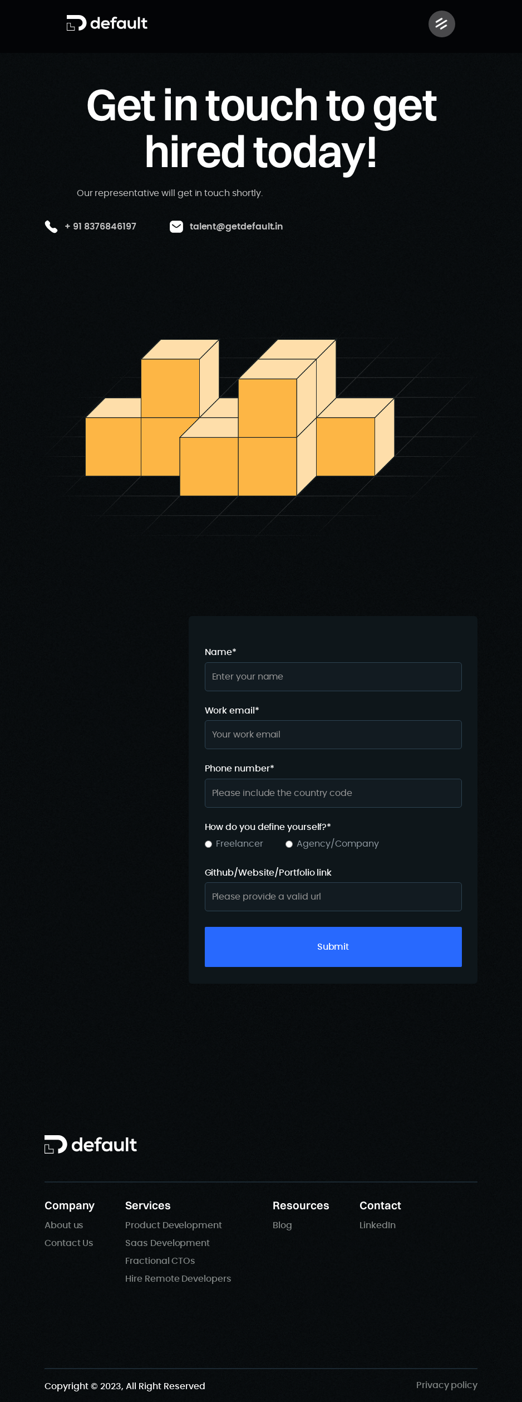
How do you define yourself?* (268, 827)
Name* (221, 652)
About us (64, 1225)
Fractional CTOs (160, 1261)
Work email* (232, 710)
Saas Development (167, 1243)
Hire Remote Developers (178, 1278)
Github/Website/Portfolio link (268, 872)
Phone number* (239, 768)
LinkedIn (377, 1225)
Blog (282, 1225)
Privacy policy (446, 1385)
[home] (107, 23)
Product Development (173, 1225)
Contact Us (69, 1243)
